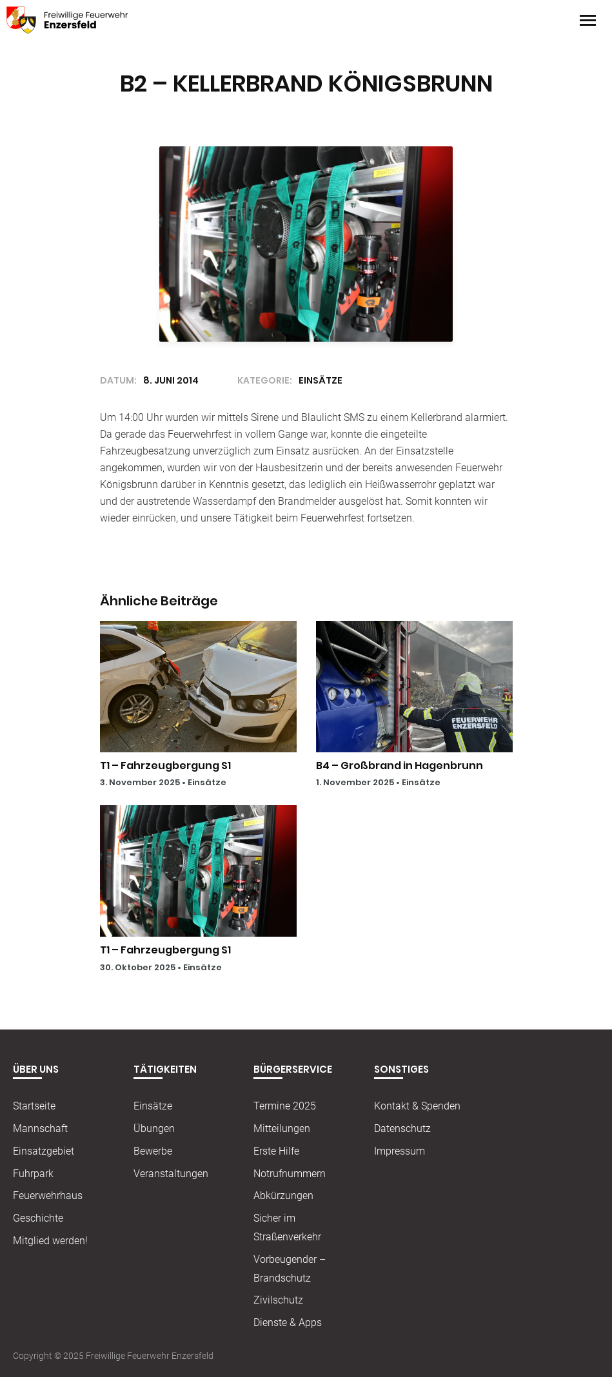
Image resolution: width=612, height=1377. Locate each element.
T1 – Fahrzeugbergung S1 (165, 765)
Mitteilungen (281, 1128)
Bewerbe (152, 1151)
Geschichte (38, 1218)
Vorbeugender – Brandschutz (289, 1268)
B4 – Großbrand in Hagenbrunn (399, 765)
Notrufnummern (289, 1173)
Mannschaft (40, 1128)
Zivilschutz (278, 1300)
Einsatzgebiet (43, 1151)
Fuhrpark (33, 1173)
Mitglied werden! (50, 1241)
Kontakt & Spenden (417, 1106)
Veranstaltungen (170, 1173)
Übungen (154, 1128)
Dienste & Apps (287, 1322)
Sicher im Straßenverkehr (287, 1227)
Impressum (399, 1151)
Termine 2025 (284, 1106)
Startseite (34, 1106)
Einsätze (207, 782)
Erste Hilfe (276, 1151)
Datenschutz (402, 1128)
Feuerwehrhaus (48, 1195)
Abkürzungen (283, 1195)
